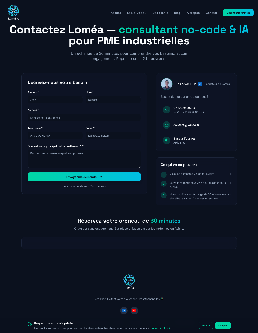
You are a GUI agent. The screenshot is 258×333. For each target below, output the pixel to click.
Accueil (116, 13)
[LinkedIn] (124, 310)
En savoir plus (161, 328)
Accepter (223, 325)
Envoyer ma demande (84, 177)
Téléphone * (35, 128)
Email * (90, 128)
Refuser (206, 325)
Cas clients (160, 13)
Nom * (90, 92)
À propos (193, 13)
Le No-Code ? (136, 13)
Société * (33, 110)
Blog (177, 13)
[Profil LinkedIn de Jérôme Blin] (200, 84)
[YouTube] (134, 310)
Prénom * (33, 92)
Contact (211, 13)
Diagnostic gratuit (238, 12)
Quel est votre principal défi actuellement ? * (56, 146)
